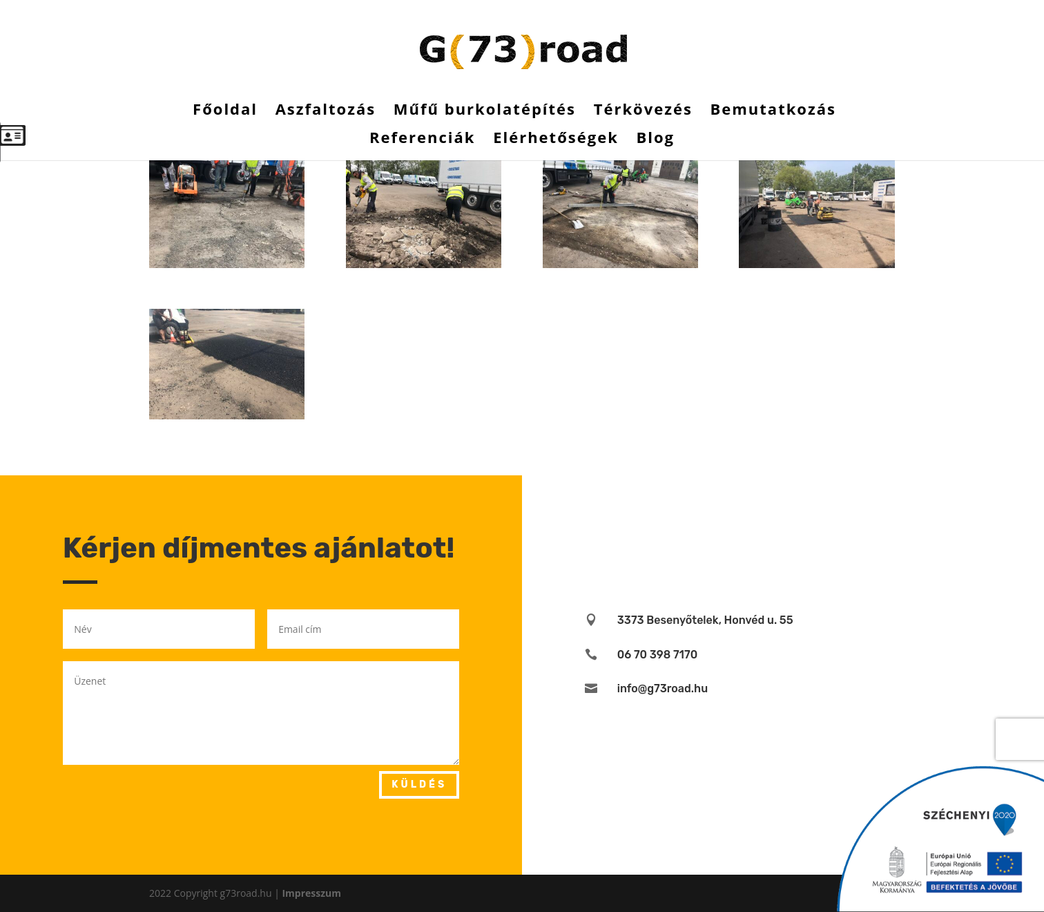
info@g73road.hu (662, 688)
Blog (655, 139)
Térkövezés (643, 111)
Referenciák (422, 139)
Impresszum (311, 893)
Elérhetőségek (556, 139)
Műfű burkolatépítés (485, 111)
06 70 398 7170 (657, 654)
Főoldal (225, 111)
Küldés (419, 784)
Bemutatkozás (772, 111)
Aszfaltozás (326, 111)
